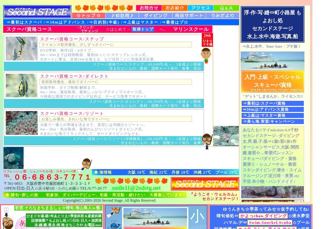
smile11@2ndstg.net (136, 188)
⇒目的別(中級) (104, 22)
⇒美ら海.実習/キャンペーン (269, 121)
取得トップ (143, 29)
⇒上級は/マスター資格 (264, 115)
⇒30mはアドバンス (65, 22)
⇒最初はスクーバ (24, 22)
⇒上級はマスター (140, 22)
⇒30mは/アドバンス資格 (266, 109)
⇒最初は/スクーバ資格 (264, 103)
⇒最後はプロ (175, 22)
